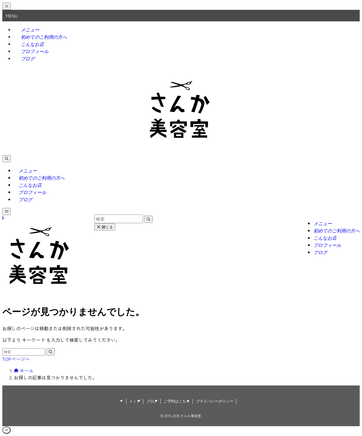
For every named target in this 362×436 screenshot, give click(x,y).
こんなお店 (32, 44)
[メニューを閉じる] (6, 6)
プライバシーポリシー (214, 401)
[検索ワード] (23, 351)
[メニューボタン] (6, 211)
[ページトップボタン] (6, 430)
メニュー (30, 30)
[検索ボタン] (6, 158)
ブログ (28, 59)
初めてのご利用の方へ (44, 37)
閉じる (105, 227)
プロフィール (35, 51)
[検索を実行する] (50, 351)
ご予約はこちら (176, 401)
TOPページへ (16, 358)
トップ (134, 401)
